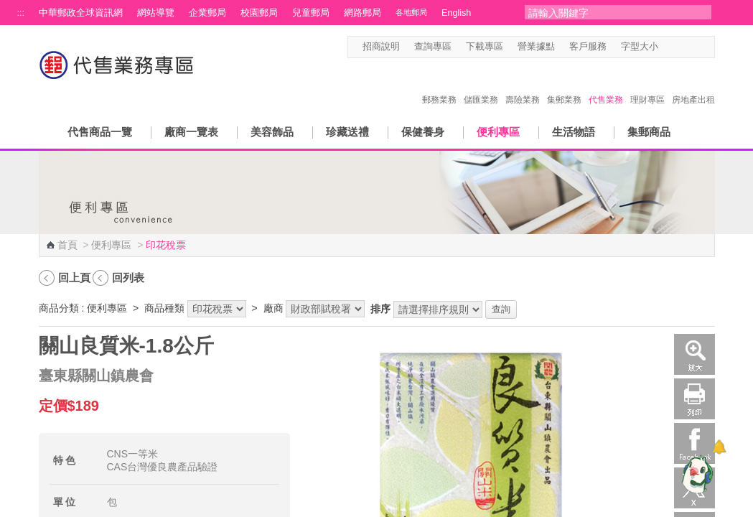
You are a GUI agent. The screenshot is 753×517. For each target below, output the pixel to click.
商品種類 (164, 308)
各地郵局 (411, 12)
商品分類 (59, 308)
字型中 (680, 47)
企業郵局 (207, 13)
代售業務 (606, 85)
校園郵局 (259, 13)
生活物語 (573, 132)
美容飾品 (272, 132)
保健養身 (422, 132)
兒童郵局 (310, 13)
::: (21, 13)
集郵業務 (564, 85)
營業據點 (536, 47)
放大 (694, 354)
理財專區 (647, 85)
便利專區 (498, 132)
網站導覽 (155, 13)
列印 (694, 398)
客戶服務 (588, 47)
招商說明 (381, 47)
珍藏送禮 (347, 132)
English (456, 13)
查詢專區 (433, 47)
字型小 (667, 47)
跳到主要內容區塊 (7, 7)
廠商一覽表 (191, 132)
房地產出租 (693, 85)
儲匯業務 (481, 85)
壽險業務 (522, 85)
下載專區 (484, 47)
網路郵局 (362, 13)
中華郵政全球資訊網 (81, 13)
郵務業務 (439, 85)
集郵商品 (648, 132)
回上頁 (74, 277)
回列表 (128, 277)
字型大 (694, 47)
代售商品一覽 (99, 132)
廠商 (273, 308)
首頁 (67, 245)
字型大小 (639, 47)
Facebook (694, 443)
